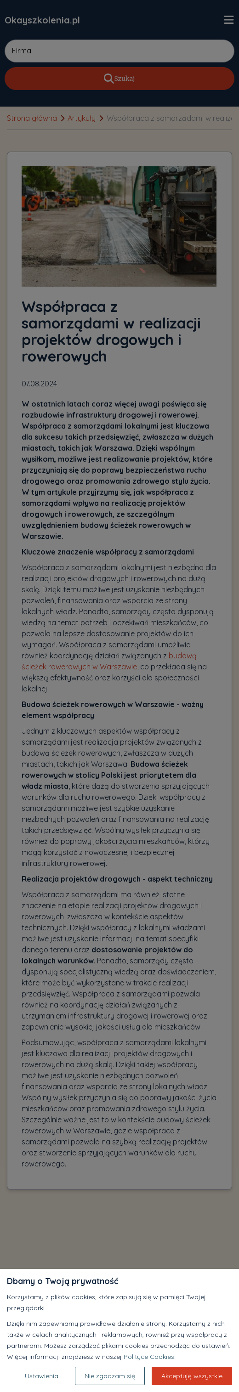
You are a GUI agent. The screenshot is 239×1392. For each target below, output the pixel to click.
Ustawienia (41, 1376)
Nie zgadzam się (110, 1376)
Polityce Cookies (149, 1356)
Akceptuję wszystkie (191, 1376)
